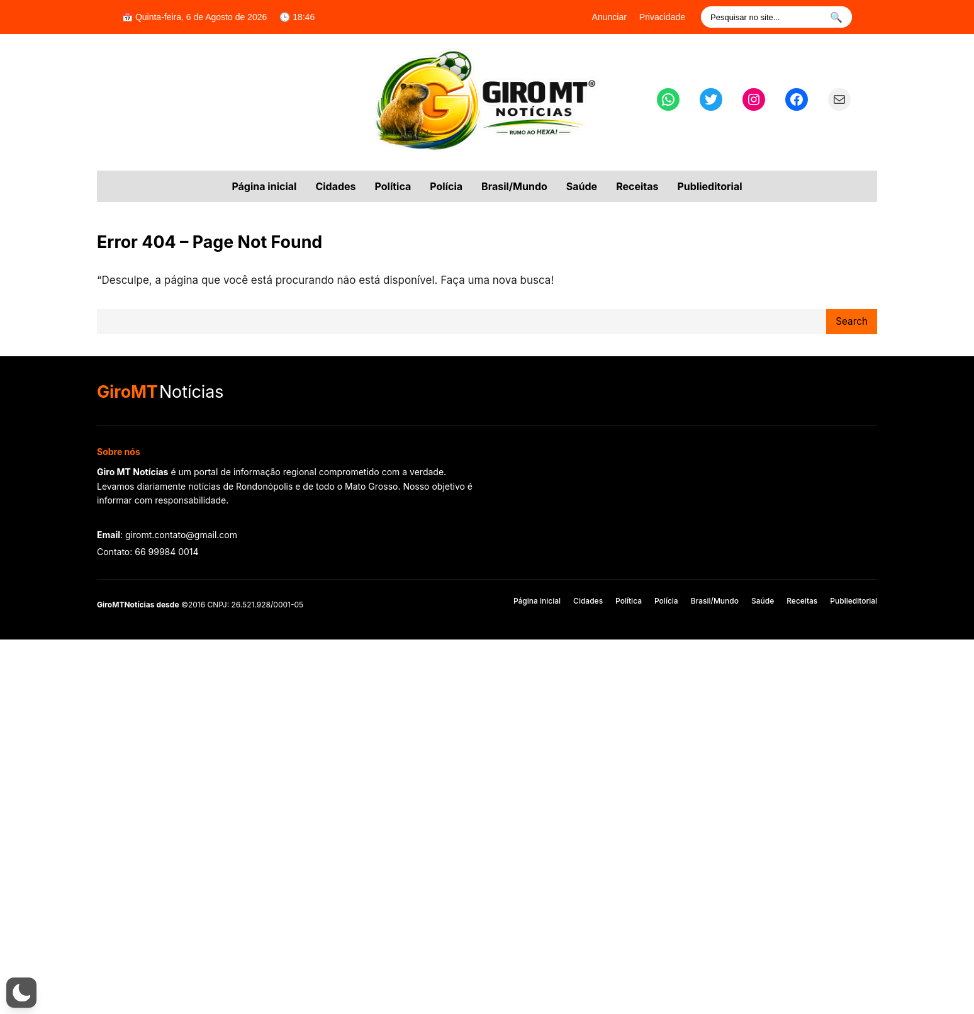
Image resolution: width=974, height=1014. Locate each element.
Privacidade (662, 17)
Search (852, 321)
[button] (21, 992)
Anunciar (609, 17)
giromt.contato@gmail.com (181, 534)
